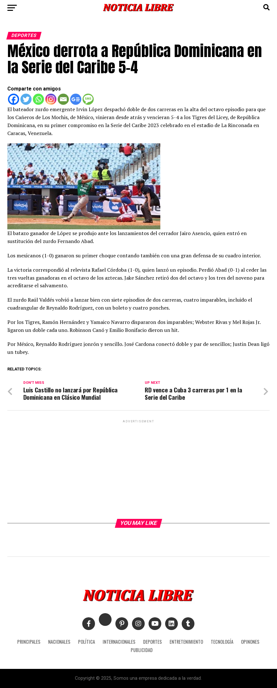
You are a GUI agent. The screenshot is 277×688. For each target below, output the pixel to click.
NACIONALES (59, 641)
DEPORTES (152, 641)
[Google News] (75, 99)
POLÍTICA (86, 641)
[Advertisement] (138, 468)
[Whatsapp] (38, 99)
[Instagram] (50, 99)
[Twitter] (26, 99)
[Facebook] (13, 99)
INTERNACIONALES (119, 641)
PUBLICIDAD (142, 650)
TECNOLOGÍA (222, 641)
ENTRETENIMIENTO (186, 641)
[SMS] (88, 99)
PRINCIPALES (28, 641)
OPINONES (250, 641)
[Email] (63, 99)
